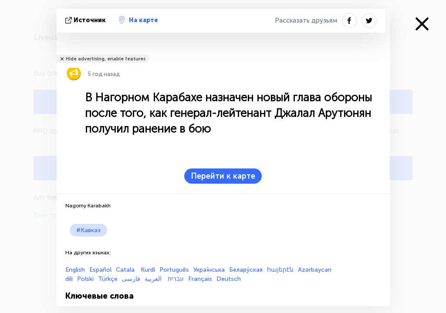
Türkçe (108, 279)
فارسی (131, 279)
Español (100, 269)
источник (86, 20)
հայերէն (280, 269)
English (75, 269)
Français (200, 279)
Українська (209, 269)
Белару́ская (246, 269)
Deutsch (228, 279)
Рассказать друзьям (306, 20)
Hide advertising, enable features (105, 59)
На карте (138, 20)
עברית (176, 279)
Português (174, 269)
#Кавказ (88, 230)
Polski (85, 279)
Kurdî (148, 269)
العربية (154, 279)
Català (126, 269)
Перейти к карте (223, 176)
